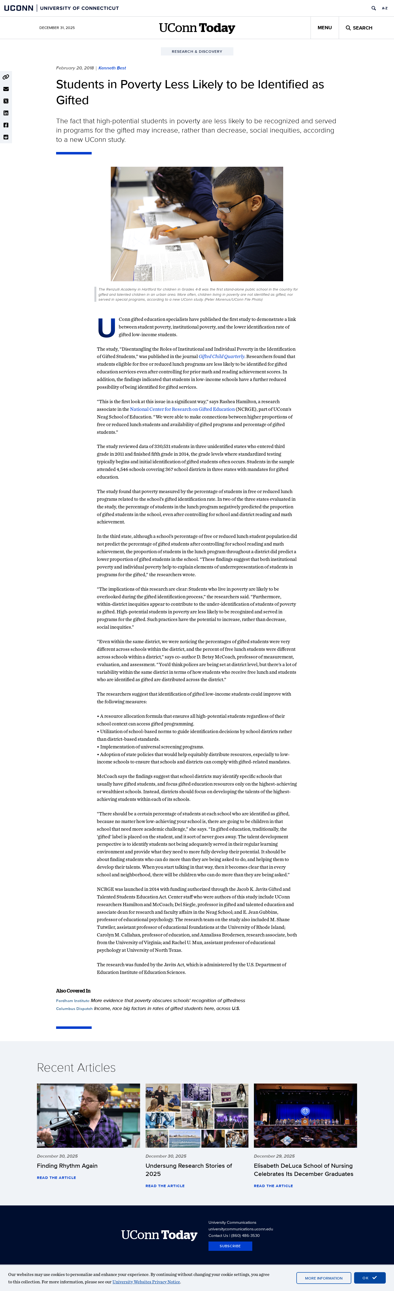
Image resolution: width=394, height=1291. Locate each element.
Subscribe (230, 1246)
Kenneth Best (112, 68)
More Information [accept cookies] (324, 1278)
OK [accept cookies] (370, 1278)
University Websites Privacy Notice (146, 1281)
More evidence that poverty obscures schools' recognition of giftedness (168, 1000)
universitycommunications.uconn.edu (240, 1229)
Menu (325, 27)
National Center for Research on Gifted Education (182, 409)
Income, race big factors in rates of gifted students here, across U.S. (167, 1008)
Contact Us (218, 1235)
